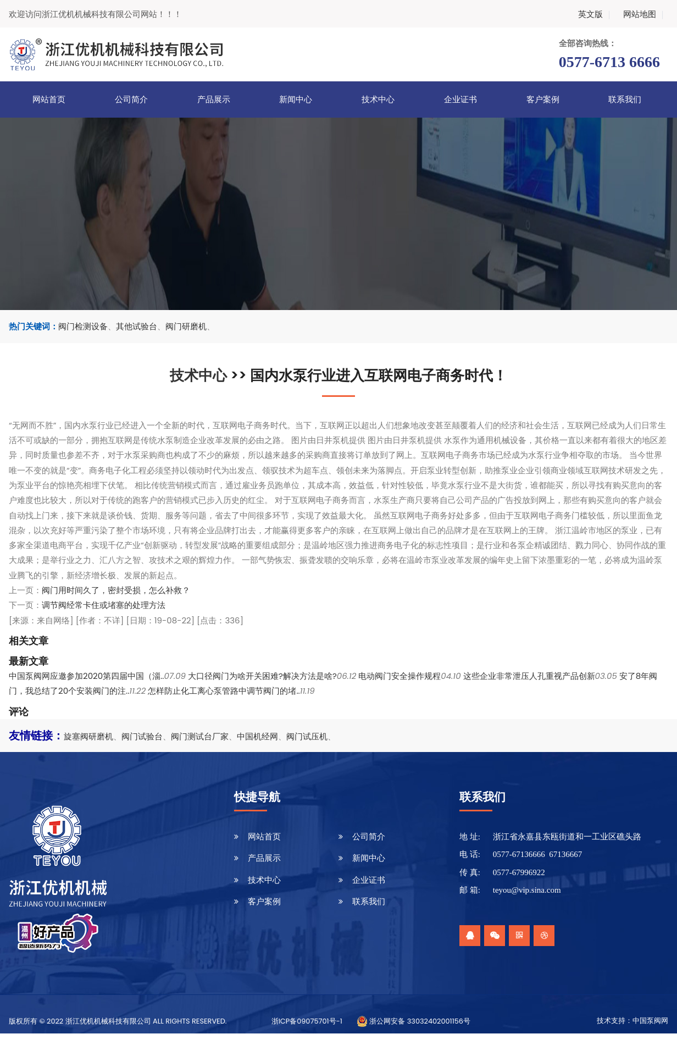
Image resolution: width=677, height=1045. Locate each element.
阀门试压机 (307, 736)
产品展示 (213, 99)
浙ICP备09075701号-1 (306, 1021)
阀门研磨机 (186, 326)
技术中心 (378, 99)
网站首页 (48, 99)
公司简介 (131, 99)
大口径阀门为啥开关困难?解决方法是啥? (262, 676)
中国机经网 (257, 736)
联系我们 (624, 99)
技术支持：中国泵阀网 (632, 1021)
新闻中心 (295, 99)
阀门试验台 (142, 736)
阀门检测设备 (83, 326)
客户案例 (542, 99)
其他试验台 (136, 326)
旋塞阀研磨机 (88, 736)
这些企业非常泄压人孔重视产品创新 (529, 676)
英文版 (595, 14)
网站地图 (645, 14)
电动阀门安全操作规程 (399, 676)
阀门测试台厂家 (200, 736)
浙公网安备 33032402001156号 (413, 1021)
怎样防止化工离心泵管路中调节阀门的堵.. (223, 690)
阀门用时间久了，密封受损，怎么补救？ (116, 590)
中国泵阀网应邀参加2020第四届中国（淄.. (86, 676)
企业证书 (460, 99)
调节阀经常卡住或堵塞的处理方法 (103, 605)
